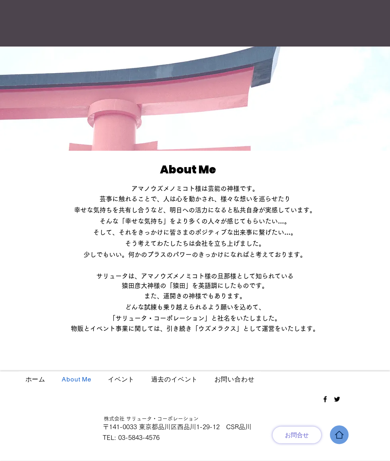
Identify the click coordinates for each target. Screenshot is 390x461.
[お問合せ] (297, 435)
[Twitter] (337, 399)
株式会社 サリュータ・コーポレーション (149, 418)
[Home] (339, 435)
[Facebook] (325, 399)
